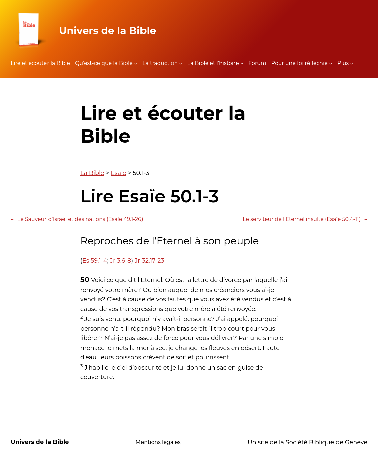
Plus (343, 63)
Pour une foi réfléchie (299, 63)
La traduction (160, 63)
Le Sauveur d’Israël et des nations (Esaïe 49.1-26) (77, 219)
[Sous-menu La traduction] (180, 63)
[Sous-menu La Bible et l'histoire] (242, 63)
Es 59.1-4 (94, 260)
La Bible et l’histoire (213, 63)
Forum (257, 63)
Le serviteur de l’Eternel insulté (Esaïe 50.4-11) (305, 219)
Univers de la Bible (107, 30)
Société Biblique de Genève (326, 442)
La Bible (92, 172)
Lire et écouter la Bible (40, 63)
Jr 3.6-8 (120, 260)
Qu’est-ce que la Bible (104, 63)
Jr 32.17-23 (149, 260)
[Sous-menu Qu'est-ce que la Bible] (135, 63)
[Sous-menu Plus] (351, 63)
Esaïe (118, 172)
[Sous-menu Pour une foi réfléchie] (331, 63)
